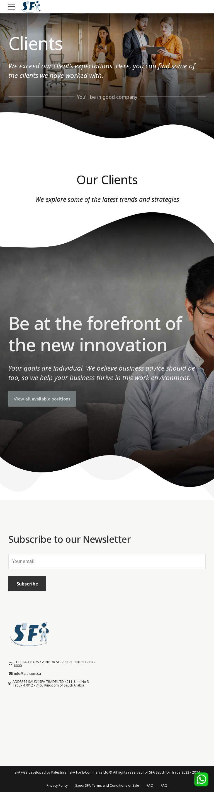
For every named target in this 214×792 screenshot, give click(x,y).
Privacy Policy (57, 785)
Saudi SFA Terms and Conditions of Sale (107, 785)
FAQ (150, 785)
